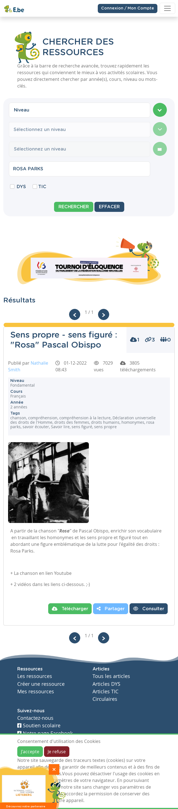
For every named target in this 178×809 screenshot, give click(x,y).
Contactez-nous (35, 718)
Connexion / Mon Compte (127, 8)
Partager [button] (111, 608)
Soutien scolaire (38, 725)
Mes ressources (35, 691)
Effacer (109, 207)
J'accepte (30, 752)
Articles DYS (106, 684)
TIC (42, 187)
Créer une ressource (41, 684)
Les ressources (34, 676)
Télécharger (70, 608)
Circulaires (104, 699)
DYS (21, 187)
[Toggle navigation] (167, 8)
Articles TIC (105, 691)
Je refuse (57, 752)
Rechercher (73, 207)
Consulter (148, 608)
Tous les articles (111, 676)
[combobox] (79, 110)
